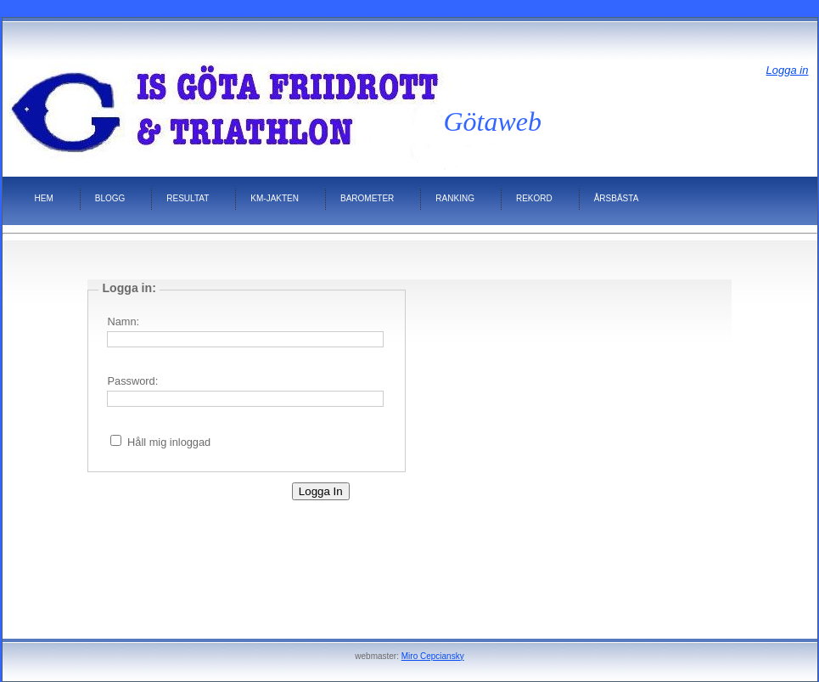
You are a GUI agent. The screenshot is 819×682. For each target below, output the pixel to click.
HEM (44, 198)
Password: (132, 381)
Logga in (787, 70)
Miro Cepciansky (432, 656)
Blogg (110, 198)
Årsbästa (616, 198)
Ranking (454, 198)
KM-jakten (274, 198)
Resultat (187, 198)
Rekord (534, 198)
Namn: (123, 321)
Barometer (367, 198)
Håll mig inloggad (168, 442)
